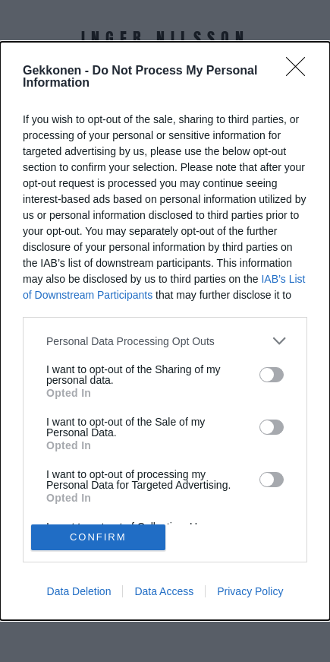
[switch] (271, 374)
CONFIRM (98, 537)
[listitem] (165, 341)
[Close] (300, 71)
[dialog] (165, 330)
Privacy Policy (250, 591)
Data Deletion (79, 591)
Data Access (163, 591)
